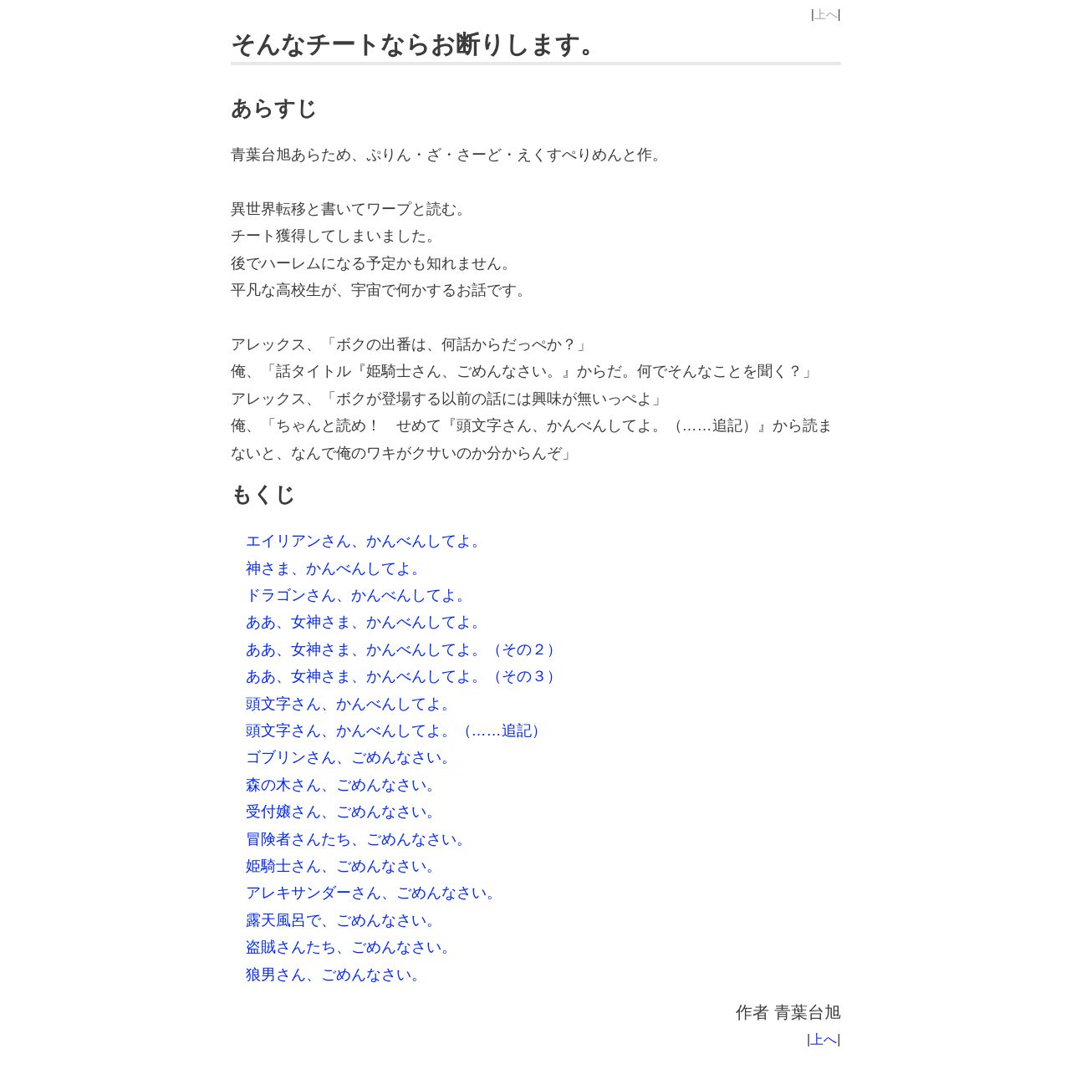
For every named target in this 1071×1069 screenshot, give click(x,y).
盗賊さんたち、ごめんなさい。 (351, 947)
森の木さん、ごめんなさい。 (343, 784)
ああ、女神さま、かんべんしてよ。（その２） (404, 649)
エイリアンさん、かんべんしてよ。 (366, 540)
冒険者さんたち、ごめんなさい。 (359, 839)
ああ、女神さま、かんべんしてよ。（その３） (404, 676)
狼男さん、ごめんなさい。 (336, 974)
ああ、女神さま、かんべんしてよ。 (366, 621)
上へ (826, 14)
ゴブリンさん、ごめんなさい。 (351, 757)
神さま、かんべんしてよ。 (336, 568)
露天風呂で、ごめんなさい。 (343, 920)
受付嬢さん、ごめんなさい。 (343, 811)
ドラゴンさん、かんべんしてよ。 (359, 595)
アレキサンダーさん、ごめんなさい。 (374, 892)
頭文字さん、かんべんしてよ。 (351, 703)
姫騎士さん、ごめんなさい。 (343, 866)
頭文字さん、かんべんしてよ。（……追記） (396, 730)
